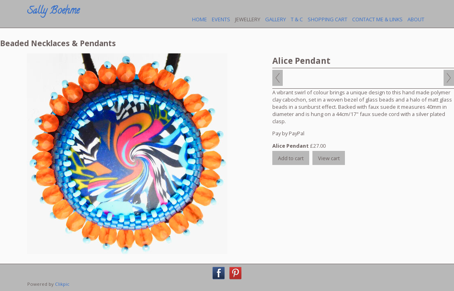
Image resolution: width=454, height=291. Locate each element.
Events (221, 19)
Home (199, 19)
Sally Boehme (53, 11)
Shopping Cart (327, 19)
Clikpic (62, 284)
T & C (297, 19)
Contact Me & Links (377, 19)
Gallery (275, 19)
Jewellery (247, 19)
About (415, 19)
